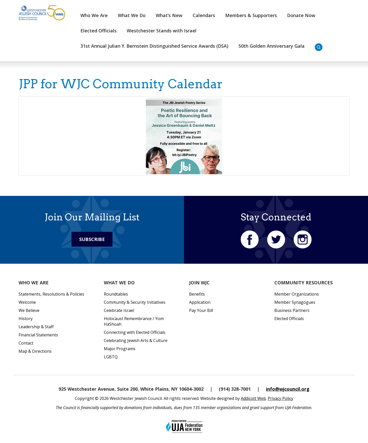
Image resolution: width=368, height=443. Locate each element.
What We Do (132, 15)
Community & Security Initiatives (134, 302)
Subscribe (92, 239)
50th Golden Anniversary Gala (271, 46)
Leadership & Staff (36, 327)
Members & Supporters (251, 15)
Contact (26, 343)
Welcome (27, 302)
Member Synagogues (294, 302)
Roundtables (116, 294)
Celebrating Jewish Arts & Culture (135, 340)
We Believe (29, 310)
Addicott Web (253, 398)
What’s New (169, 15)
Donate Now (301, 15)
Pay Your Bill (201, 310)
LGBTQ (111, 357)
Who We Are (94, 15)
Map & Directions (35, 351)
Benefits (197, 294)
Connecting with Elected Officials (134, 332)
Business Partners (291, 310)
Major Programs (119, 348)
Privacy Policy (280, 398)
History (26, 318)
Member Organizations (296, 294)
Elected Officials (98, 31)
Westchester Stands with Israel (161, 31)
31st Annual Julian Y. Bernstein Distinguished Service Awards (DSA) (154, 46)
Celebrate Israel (119, 310)
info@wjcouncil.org (287, 389)
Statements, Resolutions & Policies (51, 294)
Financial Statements (38, 335)
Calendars (204, 15)
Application (199, 302)
